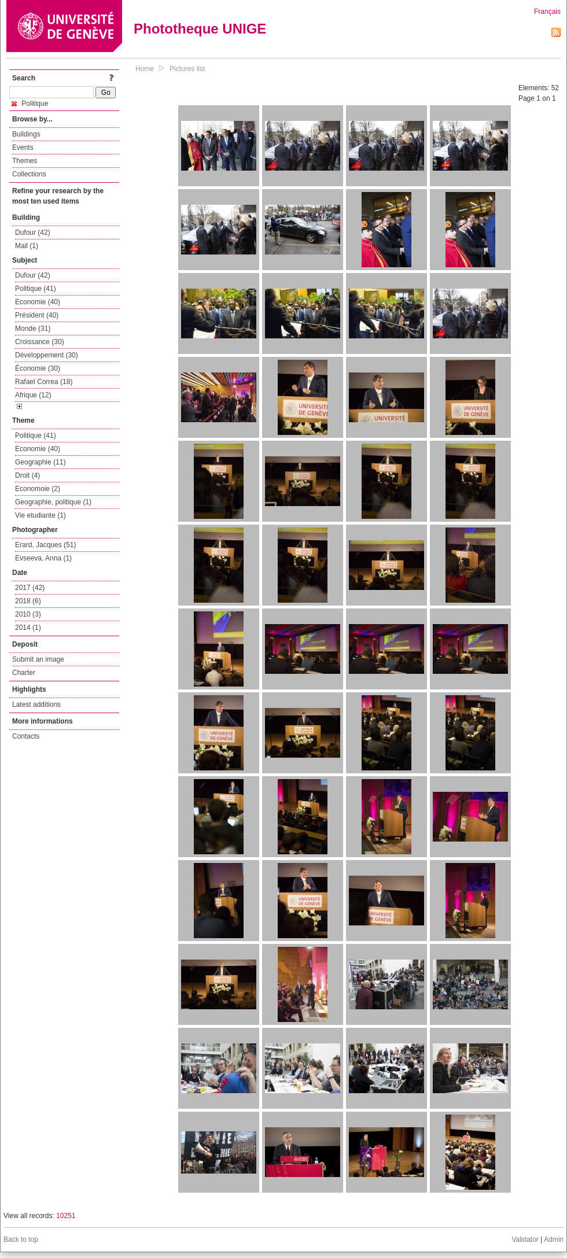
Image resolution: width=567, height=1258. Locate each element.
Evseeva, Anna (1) (43, 558)
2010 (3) (28, 614)
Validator (524, 1239)
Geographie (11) (40, 462)
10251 (65, 1216)
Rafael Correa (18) (43, 382)
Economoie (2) (37, 489)
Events (23, 147)
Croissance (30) (39, 342)
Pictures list (187, 69)
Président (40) (36, 315)
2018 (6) (28, 601)
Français (547, 12)
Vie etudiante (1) (40, 515)
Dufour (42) (32, 232)
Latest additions (36, 704)
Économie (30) (37, 368)
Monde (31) (32, 328)
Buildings (26, 134)
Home (144, 69)
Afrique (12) (33, 395)
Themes (24, 161)
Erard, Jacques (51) (45, 545)
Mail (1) (26, 246)
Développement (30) (46, 355)
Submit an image (38, 659)
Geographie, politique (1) (53, 502)
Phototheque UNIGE (200, 28)
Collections (29, 174)
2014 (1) (28, 628)
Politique (30, 103)
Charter (23, 673)
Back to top (20, 1239)
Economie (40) (37, 302)
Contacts (25, 736)
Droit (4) (27, 475)
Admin (554, 1239)
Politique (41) (35, 289)
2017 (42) (30, 588)
